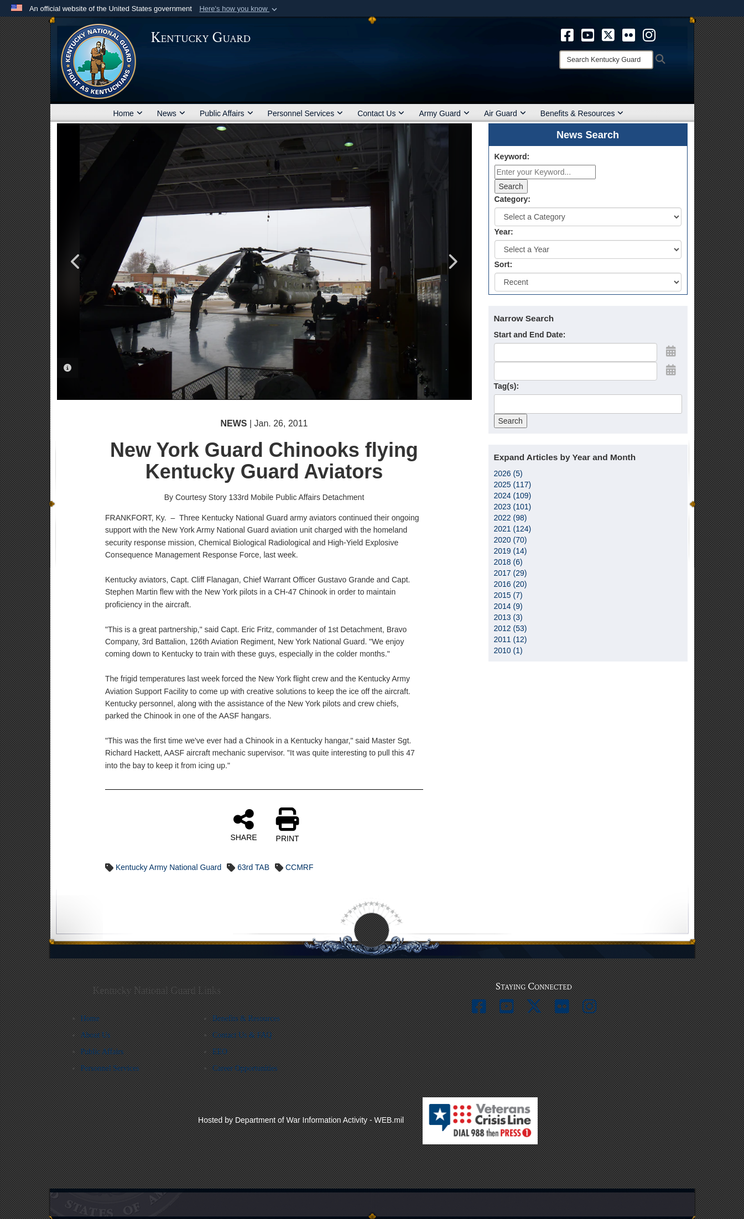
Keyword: (512, 156)
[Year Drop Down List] (588, 249)
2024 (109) (513, 495)
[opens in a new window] (567, 34)
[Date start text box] (575, 352)
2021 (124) (513, 528)
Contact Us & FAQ (242, 1035)
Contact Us (380, 113)
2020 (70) (510, 539)
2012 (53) (510, 628)
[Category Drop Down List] (588, 216)
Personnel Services (306, 113)
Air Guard (505, 113)
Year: (504, 231)
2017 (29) (510, 573)
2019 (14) (510, 550)
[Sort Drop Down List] (588, 282)
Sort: (504, 264)
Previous (76, 262)
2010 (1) (508, 650)
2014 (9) (508, 606)
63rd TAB (253, 867)
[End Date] (575, 371)
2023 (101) (513, 506)
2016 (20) (510, 584)
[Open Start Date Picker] (671, 351)
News (171, 113)
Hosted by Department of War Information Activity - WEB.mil (301, 1120)
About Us (96, 1035)
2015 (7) (508, 595)
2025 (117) (513, 484)
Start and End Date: (530, 334)
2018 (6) (508, 562)
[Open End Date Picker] (671, 370)
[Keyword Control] (545, 172)
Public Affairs (226, 113)
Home (128, 113)
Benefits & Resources (582, 113)
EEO (219, 1052)
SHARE (243, 825)
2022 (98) (510, 517)
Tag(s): (506, 386)
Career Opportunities (245, 1068)
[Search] (606, 59)
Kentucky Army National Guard (168, 867)
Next (452, 262)
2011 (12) (510, 639)
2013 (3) (508, 617)
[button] (239, 8)
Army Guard (444, 113)
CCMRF (299, 867)
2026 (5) (508, 473)
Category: (512, 199)
